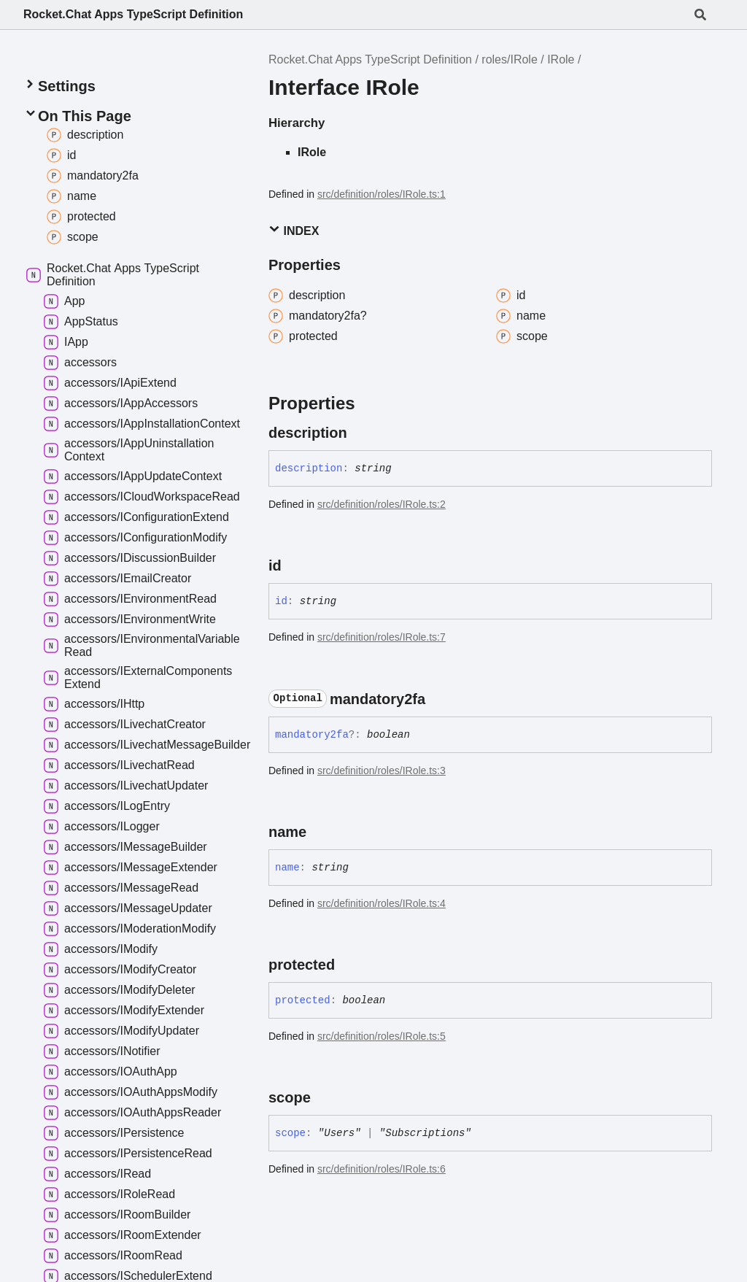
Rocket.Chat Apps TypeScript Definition (133, 14)
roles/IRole (509, 59)
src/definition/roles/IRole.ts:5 (381, 1036)
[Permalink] (360, 432)
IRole (560, 59)
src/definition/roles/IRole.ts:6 (381, 1169)
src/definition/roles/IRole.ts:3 (381, 770)
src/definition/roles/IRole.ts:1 (381, 194)
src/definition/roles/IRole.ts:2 (381, 504)
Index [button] (293, 230)
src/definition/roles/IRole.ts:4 (381, 903)
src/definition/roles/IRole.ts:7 (381, 637)
